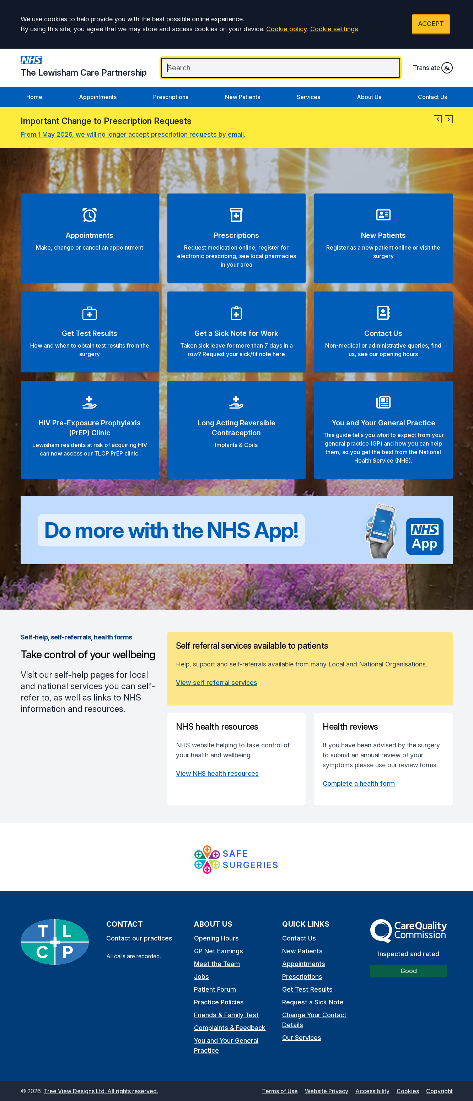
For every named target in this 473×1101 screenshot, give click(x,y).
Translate (433, 67)
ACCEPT (431, 23)
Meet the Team (217, 964)
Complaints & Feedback (229, 1027)
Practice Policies (219, 1002)
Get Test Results (307, 989)
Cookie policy (286, 29)
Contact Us (432, 96)
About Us (369, 96)
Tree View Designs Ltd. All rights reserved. (101, 1091)
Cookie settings (334, 29)
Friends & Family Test (226, 1015)
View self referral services (216, 682)
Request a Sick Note (313, 1002)
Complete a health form (359, 783)
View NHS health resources (217, 773)
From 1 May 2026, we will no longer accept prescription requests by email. (133, 134)
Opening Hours (216, 938)
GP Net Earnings (218, 951)
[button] (438, 119)
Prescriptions (170, 96)
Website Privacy (326, 1091)
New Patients (242, 96)
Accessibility (372, 1091)
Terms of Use (280, 1091)
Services (308, 96)
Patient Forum (215, 989)
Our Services (301, 1037)
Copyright (439, 1091)
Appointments (98, 96)
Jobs (201, 976)
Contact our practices (139, 938)
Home (34, 96)
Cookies (408, 1091)
